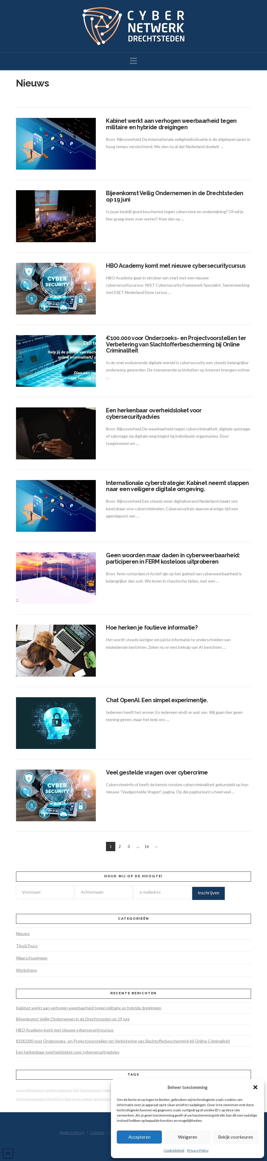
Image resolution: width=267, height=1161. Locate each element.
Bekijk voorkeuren (235, 1137)
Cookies (97, 1133)
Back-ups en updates (79, 1099)
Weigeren (187, 1137)
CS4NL (106, 1090)
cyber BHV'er (55, 1099)
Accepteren (139, 1137)
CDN (76, 1090)
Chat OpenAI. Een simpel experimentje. (157, 700)
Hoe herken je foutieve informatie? (151, 627)
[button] (255, 1087)
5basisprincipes (90, 1090)
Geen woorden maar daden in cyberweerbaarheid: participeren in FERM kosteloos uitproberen (173, 558)
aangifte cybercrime (58, 1090)
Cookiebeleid (174, 1150)
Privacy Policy (197, 1150)
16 (146, 846)
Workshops (26, 970)
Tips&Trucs (27, 945)
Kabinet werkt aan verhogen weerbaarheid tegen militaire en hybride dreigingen (171, 124)
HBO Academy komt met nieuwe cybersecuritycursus (175, 266)
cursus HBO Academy (30, 1090)
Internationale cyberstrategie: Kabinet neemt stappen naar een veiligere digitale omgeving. (177, 486)
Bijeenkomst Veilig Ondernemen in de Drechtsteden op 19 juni (174, 196)
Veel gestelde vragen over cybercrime (157, 772)
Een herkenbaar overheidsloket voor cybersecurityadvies (153, 413)
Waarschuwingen (31, 957)
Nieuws (23, 933)
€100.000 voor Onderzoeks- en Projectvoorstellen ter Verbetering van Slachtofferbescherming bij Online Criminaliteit (176, 344)
